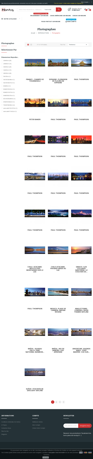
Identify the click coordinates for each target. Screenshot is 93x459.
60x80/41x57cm (9, 92)
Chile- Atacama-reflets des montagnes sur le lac (34, 269)
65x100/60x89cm (9, 99)
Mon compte (36, 425)
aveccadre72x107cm (10, 108)
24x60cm (7, 64)
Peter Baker (34, 119)
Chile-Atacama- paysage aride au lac (58, 268)
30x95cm (7, 67)
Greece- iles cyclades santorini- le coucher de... (81, 269)
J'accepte (45, 457)
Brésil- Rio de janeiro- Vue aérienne (58, 350)
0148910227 (76, 10)
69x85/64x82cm (9, 102)
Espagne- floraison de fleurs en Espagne (58, 81)
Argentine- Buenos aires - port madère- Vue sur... (81, 350)
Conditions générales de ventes (10, 422)
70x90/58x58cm (9, 105)
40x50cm (7, 73)
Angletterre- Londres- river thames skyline (81, 310)
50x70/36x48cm (9, 79)
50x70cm (7, 76)
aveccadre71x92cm (10, 111)
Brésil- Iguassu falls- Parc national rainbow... (35, 350)
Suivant (63, 402)
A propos (4, 425)
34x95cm (7, 70)
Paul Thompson (81, 79)
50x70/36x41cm (9, 83)
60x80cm (7, 86)
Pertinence (78, 45)
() (89, 9)
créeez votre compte (38, 428)
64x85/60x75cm (9, 95)
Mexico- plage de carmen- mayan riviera (58, 310)
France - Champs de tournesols (35, 80)
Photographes (7, 43)
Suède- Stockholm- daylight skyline (35, 389)
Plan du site (5, 431)
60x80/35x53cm (9, 89)
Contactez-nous (6, 428)
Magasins (4, 434)
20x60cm (7, 60)
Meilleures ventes (37, 422)
